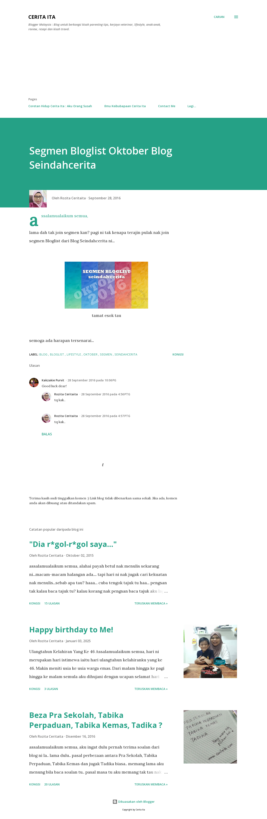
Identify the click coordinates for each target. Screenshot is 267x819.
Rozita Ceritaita (66, 394)
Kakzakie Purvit (53, 380)
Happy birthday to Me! (71, 629)
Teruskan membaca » (151, 603)
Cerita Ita (41, 16)
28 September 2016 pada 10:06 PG (92, 380)
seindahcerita (126, 354)
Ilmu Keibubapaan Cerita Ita (125, 106)
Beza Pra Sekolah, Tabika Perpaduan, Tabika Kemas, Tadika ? (95, 720)
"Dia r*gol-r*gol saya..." (73, 544)
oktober (90, 354)
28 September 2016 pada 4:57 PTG (105, 416)
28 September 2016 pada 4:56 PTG (105, 394)
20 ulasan (52, 784)
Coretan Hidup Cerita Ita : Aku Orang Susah (60, 106)
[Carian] (219, 16)
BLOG (43, 354)
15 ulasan (52, 603)
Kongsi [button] (178, 354)
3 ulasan (51, 689)
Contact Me (166, 106)
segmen (106, 354)
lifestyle (74, 354)
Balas (47, 434)
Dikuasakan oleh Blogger (133, 802)
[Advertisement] (133, 66)
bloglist (57, 354)
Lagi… (192, 106)
